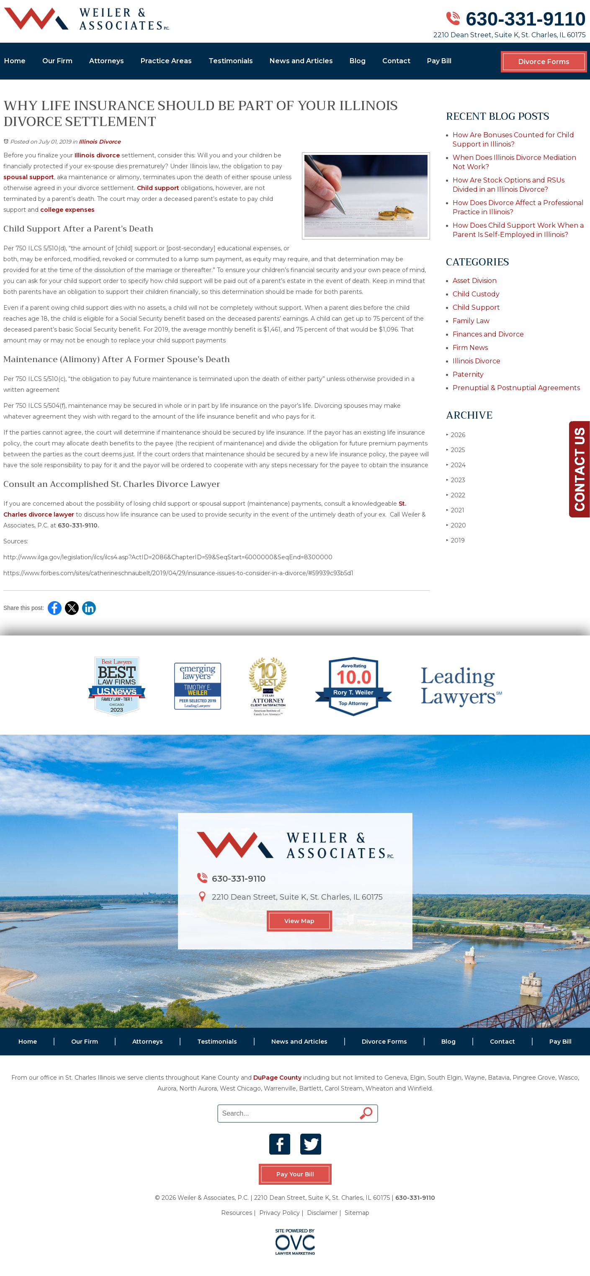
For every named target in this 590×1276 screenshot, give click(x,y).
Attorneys (106, 61)
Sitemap (357, 1213)
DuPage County (277, 1077)
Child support (158, 188)
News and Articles (301, 61)
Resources (236, 1213)
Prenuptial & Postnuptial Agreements (516, 388)
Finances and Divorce (488, 334)
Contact (396, 61)
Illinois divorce (97, 155)
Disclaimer (322, 1213)
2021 (455, 510)
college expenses (67, 210)
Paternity (468, 374)
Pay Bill (439, 61)
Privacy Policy (279, 1213)
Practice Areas (166, 61)
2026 (455, 435)
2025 (455, 450)
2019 (455, 540)
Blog (358, 61)
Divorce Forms (543, 62)
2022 (455, 495)
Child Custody (476, 294)
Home (15, 61)
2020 (456, 525)
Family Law (471, 321)
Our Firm (57, 61)
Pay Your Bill (295, 1174)
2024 (456, 465)
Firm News (470, 348)
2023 (455, 480)
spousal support (28, 177)
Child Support (476, 307)
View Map (299, 921)
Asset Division (475, 281)
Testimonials (231, 61)
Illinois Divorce (100, 141)
